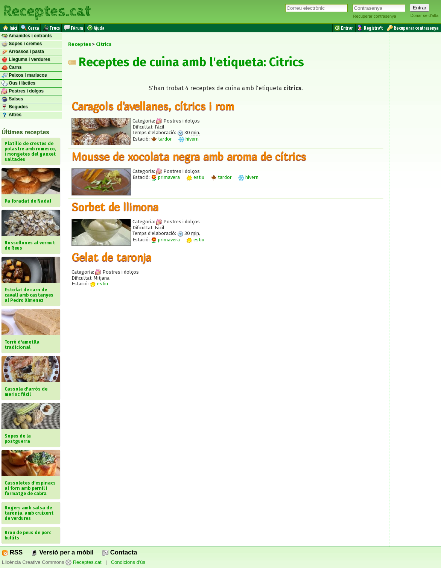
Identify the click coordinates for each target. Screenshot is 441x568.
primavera (165, 177)
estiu (195, 177)
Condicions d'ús (128, 562)
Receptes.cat (47, 11)
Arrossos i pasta (23, 52)
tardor (161, 139)
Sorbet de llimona (114, 206)
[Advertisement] (225, 364)
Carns (11, 68)
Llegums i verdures (26, 60)
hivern (188, 139)
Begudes (15, 107)
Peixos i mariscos (24, 76)
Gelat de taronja (111, 257)
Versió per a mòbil (62, 552)
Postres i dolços (23, 91)
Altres (11, 115)
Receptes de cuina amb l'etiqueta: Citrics (186, 62)
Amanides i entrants (27, 36)
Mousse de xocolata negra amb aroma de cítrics (188, 156)
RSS (12, 552)
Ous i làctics (18, 83)
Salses (12, 99)
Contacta (119, 552)
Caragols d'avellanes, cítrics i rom (152, 106)
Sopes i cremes (22, 44)
